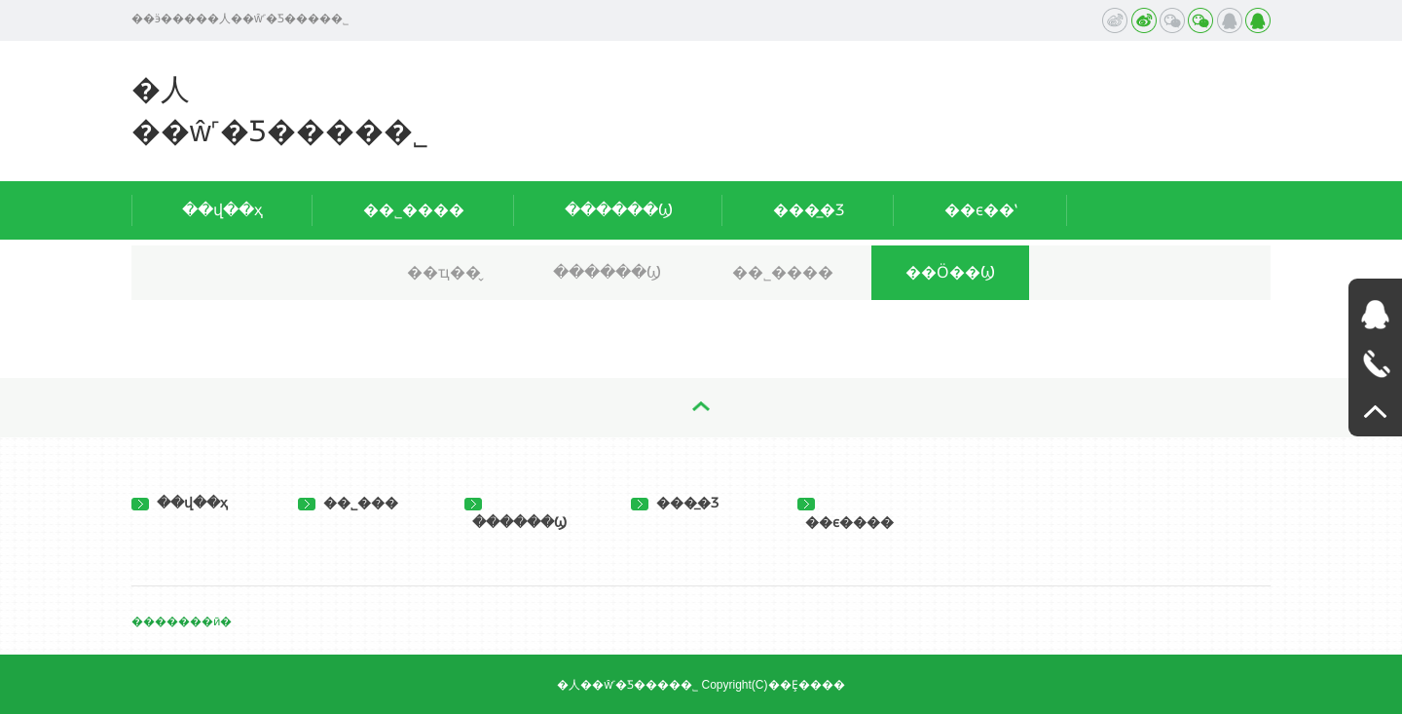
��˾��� (348, 502)
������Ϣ (619, 210)
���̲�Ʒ (808, 210)
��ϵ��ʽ (980, 210)
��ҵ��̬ (444, 272)
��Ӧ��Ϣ (950, 272)
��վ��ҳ (222, 210)
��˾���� (413, 210)
